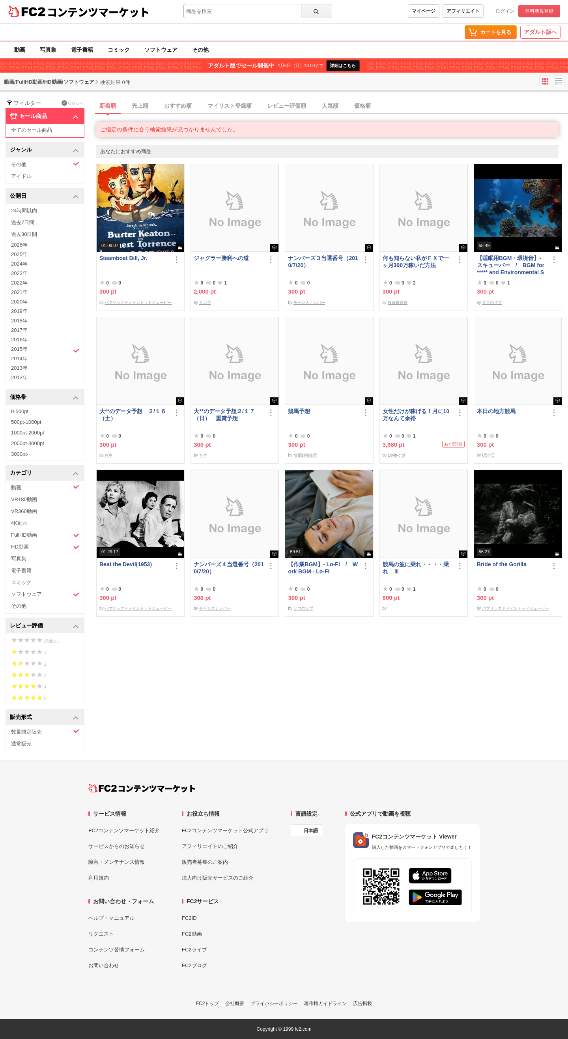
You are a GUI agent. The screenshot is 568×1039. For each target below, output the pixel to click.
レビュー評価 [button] (44, 626)
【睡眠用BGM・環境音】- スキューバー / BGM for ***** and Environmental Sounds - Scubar (510, 265)
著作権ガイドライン (325, 1003)
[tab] (332, 106)
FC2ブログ (194, 965)
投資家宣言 (397, 302)
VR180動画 (24, 499)
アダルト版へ (540, 32)
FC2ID (189, 918)
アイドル (21, 176)
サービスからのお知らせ (116, 846)
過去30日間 (24, 234)
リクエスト (101, 934)
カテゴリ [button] (44, 473)
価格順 (362, 106)
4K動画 (19, 523)
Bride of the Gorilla (502, 564)
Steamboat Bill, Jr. (123, 258)
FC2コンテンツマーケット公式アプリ (225, 830)
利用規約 (98, 878)
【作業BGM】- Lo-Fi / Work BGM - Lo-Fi (323, 568)
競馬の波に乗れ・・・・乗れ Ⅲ (416, 568)
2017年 (19, 330)
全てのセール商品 (31, 130)
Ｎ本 (108, 455)
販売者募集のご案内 (205, 862)
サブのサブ (492, 302)
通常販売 (21, 744)
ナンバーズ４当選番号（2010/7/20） (228, 568)
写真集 (48, 50)
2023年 (19, 273)
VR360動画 (24, 511)
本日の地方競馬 (496, 411)
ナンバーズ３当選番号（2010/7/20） (323, 261)
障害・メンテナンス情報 (116, 862)
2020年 (19, 302)
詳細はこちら (343, 65)
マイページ (423, 11)
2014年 (19, 358)
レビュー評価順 (286, 106)
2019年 (19, 311)
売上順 (140, 106)
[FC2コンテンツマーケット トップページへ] (141, 788)
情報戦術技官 (305, 455)
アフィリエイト (463, 11)
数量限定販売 (45, 731)
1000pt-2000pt (27, 433)
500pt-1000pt (26, 422)
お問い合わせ (103, 965)
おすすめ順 (178, 106)
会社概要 (234, 1003)
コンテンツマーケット (98, 11)
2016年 (19, 340)
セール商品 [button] (44, 116)
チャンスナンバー (309, 302)
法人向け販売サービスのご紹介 (218, 878)
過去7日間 (22, 222)
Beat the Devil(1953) (125, 564)
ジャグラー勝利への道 (221, 258)
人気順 (330, 106)
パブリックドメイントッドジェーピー (138, 302)
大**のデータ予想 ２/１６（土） (132, 414)
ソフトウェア (161, 50)
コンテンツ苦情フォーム (116, 950)
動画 (19, 50)
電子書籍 (82, 50)
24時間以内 (24, 210)
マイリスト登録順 (229, 106)
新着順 (107, 106)
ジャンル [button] (44, 150)
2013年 (19, 368)
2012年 (19, 377)
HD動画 (45, 547)
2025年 (19, 254)
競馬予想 (299, 411)
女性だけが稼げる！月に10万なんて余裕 (416, 414)
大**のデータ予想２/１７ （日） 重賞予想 (227, 414)
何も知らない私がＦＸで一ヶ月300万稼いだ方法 (416, 261)
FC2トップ (207, 1003)
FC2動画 (192, 934)
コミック (119, 50)
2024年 (19, 264)
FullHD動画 (45, 535)
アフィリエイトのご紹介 (210, 846)
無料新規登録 (539, 11)
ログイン (504, 11)
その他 (200, 50)
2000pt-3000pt (27, 443)
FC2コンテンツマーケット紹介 (124, 830)
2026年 (19, 245)
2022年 (19, 283)
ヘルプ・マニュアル (111, 918)
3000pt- (19, 454)
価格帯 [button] (44, 397)
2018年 (19, 321)
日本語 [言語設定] (311, 830)
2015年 (45, 350)
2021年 (19, 292)
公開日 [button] (44, 196)
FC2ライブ (194, 950)
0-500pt (19, 411)
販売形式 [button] (44, 717)
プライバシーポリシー (274, 1003)
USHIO (488, 455)
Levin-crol (396, 455)
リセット (72, 103)
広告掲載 (362, 1003)
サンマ (205, 302)
